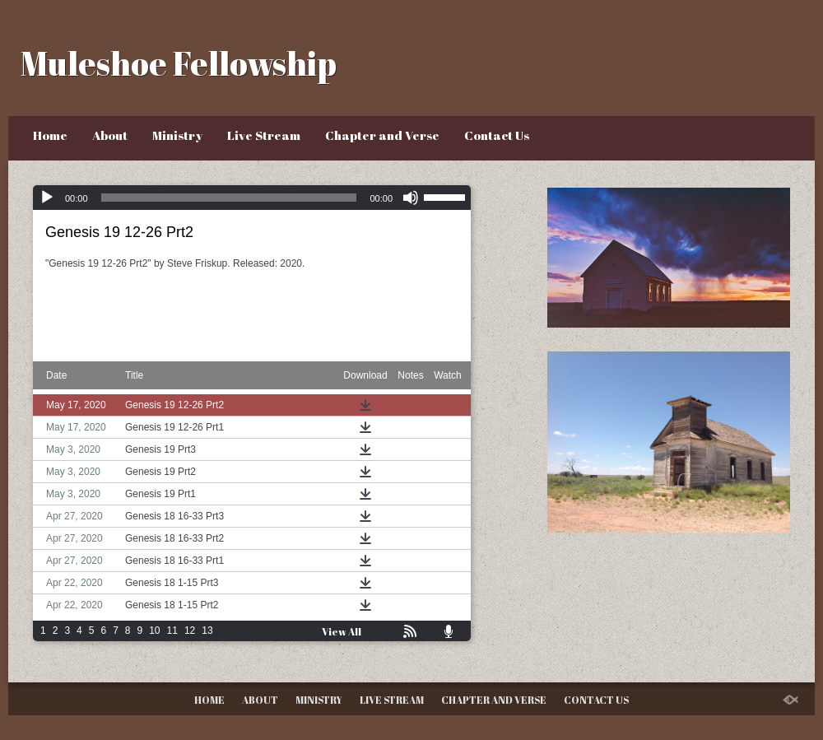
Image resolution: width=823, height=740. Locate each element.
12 (189, 630)
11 (172, 630)
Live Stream (263, 135)
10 (154, 630)
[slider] (229, 197)
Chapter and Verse (382, 135)
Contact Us (496, 135)
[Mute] (410, 197)
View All (341, 631)
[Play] (47, 197)
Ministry (177, 135)
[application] (252, 197)
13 (207, 630)
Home (50, 135)
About (110, 135)
